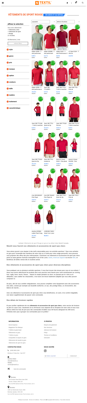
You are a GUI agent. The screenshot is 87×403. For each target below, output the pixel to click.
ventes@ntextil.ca (13, 364)
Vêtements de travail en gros (17, 340)
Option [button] (11, 75)
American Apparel (59, 257)
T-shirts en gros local (15, 330)
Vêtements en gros (14, 332)
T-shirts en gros (13, 335)
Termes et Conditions (34, 399)
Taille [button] (11, 88)
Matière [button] (12, 95)
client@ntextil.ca (13, 361)
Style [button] (11, 49)
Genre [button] (11, 56)
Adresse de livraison (50, 330)
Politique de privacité (23, 399)
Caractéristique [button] (14, 108)
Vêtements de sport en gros (17, 343)
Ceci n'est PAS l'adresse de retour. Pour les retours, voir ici (22, 383)
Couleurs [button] (12, 82)
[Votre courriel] (55, 356)
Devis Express (13, 325)
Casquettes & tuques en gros (17, 337)
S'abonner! (73, 356)
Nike (74, 257)
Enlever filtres (18, 43)
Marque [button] (12, 69)
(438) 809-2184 (14, 350)
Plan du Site (43, 399)
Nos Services (48, 327)
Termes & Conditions (50, 335)
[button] (67, 3)
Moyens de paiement (50, 325)
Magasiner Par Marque (16, 327)
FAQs (45, 332)
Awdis (50, 257)
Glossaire (47, 337)
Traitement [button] (13, 101)
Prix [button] (10, 62)
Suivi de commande (20, 369)
